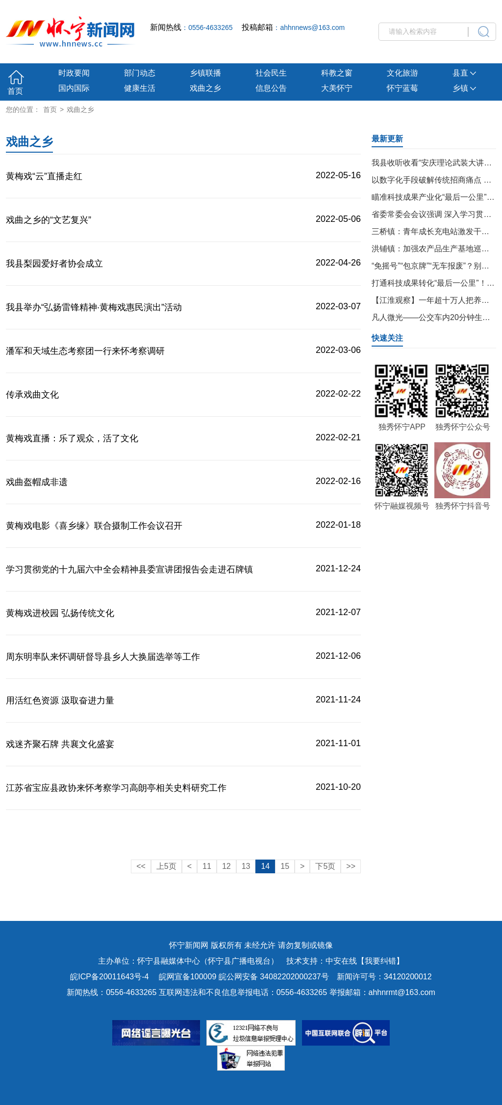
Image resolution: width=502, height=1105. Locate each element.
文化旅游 (402, 73)
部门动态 (139, 73)
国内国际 (74, 88)
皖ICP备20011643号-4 (109, 976)
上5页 (166, 866)
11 (206, 866)
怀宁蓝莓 (402, 88)
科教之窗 (336, 73)
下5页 (325, 866)
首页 (15, 91)
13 (246, 866)
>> (350, 866)
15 (284, 866)
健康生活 (139, 88)
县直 (464, 73)
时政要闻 (74, 73)
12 (226, 866)
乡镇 (464, 88)
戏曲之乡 (205, 88)
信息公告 (271, 88)
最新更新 (387, 139)
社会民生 (271, 73)
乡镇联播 (205, 73)
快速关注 (387, 338)
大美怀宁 (336, 88)
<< (141, 866)
